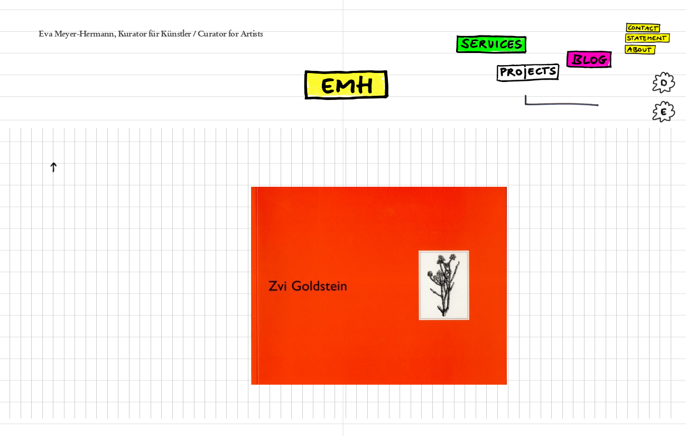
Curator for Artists (230, 34)
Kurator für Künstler (154, 34)
